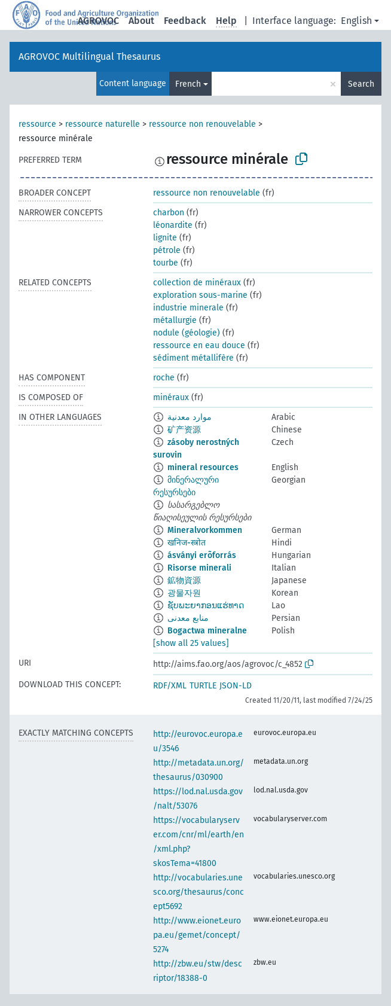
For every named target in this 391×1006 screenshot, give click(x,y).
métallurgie (175, 320)
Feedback (185, 20)
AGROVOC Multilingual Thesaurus (89, 56)
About (141, 20)
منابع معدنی (188, 618)
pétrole (167, 250)
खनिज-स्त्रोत (186, 543)
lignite (165, 238)
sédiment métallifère (193, 358)
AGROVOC (98, 20)
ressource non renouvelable (202, 124)
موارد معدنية (189, 417)
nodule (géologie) (186, 333)
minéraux (171, 397)
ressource (37, 124)
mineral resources (203, 467)
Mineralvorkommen (204, 530)
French (188, 84)
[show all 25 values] (191, 643)
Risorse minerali (199, 568)
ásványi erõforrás (201, 555)
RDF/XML (170, 686)
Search (361, 84)
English (356, 20)
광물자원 (184, 593)
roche (164, 378)
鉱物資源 (184, 580)
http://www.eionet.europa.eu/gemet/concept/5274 (197, 935)
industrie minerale (188, 308)
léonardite (173, 225)
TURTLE (203, 686)
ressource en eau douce (199, 345)
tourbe (165, 263)
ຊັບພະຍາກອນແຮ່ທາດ (205, 605)
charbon (168, 213)
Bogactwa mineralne (207, 631)
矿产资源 (184, 430)
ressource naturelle (102, 124)
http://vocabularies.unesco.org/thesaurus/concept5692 (198, 892)
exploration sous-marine (200, 295)
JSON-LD (235, 686)
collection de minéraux (197, 283)
